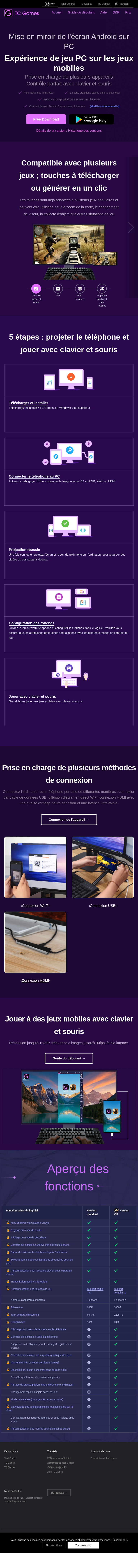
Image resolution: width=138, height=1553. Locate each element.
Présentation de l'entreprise (104, 1458)
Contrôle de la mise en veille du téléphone (34, 1336)
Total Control (68, 3)
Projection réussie (24, 550)
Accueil (57, 12)
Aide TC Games (55, 1472)
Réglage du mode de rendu (26, 1230)
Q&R (115, 12)
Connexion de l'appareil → (69, 819)
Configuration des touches (31, 623)
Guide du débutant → (69, 1058)
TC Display (104, 3)
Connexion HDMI (35, 980)
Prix (128, 12)
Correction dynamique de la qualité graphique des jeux (41, 1355)
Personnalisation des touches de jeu (31, 1289)
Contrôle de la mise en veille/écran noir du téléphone (40, 1244)
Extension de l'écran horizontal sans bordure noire (39, 1369)
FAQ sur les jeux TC (57, 1467)
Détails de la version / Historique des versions (69, 130)
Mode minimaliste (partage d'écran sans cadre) (37, 1399)
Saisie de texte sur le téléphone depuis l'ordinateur (39, 1252)
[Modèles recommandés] (104, 106)
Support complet (118, 1291)
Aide (103, 12)
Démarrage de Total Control (60, 1463)
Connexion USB (102, 906)
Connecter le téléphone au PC (34, 476)
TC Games (86, 3)
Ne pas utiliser (54, 1545)
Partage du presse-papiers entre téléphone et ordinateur (42, 1384)
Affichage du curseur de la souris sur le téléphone (38, 1329)
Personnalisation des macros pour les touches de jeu (40, 1428)
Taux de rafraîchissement (25, 1314)
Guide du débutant (81, 12)
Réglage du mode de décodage (28, 1237)
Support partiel (95, 1289)
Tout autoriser (83, 1545)
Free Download (46, 119)
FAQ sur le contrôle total (59, 1458)
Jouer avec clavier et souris (32, 696)
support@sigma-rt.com (15, 1501)
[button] (131, 227)
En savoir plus (120, 1540)
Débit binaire (18, 1322)
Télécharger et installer (28, 403)
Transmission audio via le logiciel (29, 1281)
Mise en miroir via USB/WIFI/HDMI (30, 1222)
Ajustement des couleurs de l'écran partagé (35, 1362)
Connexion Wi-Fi (35, 906)
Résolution (17, 1307)
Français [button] (123, 3)
